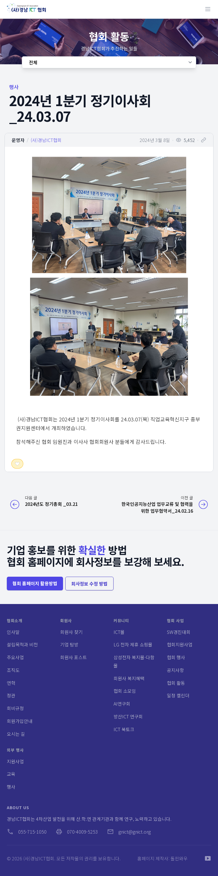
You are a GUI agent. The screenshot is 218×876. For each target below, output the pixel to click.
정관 (11, 695)
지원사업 (15, 761)
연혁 (11, 682)
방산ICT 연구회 (128, 716)
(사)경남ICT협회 (46, 140)
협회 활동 (176, 682)
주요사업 (15, 657)
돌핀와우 (179, 858)
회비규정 (15, 708)
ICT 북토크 (124, 729)
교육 (11, 773)
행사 (11, 786)
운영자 (18, 140)
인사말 (13, 631)
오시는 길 (16, 733)
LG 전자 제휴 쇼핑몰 (133, 644)
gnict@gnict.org (129, 831)
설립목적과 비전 (22, 644)
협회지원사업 (179, 644)
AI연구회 (122, 703)
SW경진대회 (178, 631)
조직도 (13, 670)
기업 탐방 (69, 644)
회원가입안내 (19, 721)
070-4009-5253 (77, 831)
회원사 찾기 (71, 631)
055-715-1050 (27, 831)
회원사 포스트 (73, 657)
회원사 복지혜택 (129, 678)
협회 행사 (176, 657)
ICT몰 (119, 631)
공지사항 (175, 670)
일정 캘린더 (178, 695)
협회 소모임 (125, 690)
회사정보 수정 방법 (89, 583)
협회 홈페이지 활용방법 (34, 583)
